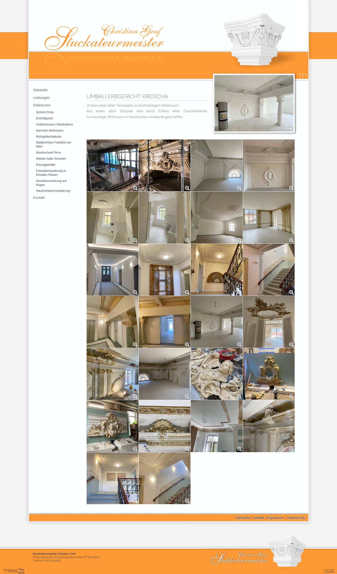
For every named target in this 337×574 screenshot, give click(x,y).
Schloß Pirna (44, 112)
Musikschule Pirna (48, 152)
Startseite (40, 90)
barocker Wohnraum (49, 130)
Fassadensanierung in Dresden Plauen (51, 172)
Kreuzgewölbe (45, 164)
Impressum (275, 518)
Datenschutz (296, 518)
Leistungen (41, 98)
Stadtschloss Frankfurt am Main (53, 144)
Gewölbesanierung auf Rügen (51, 183)
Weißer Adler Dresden (51, 158)
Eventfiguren (44, 118)
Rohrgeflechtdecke (48, 136)
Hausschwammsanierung (53, 190)
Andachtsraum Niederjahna (54, 124)
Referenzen (42, 105)
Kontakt (39, 197)
